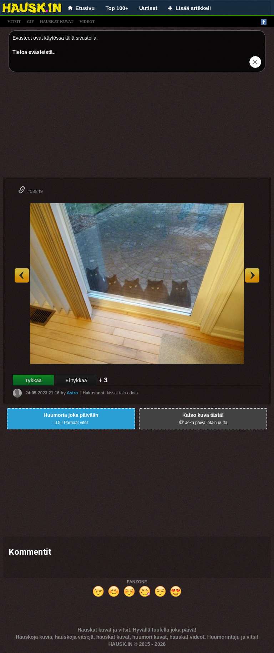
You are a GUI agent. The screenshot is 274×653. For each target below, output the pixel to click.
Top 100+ (117, 8)
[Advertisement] (137, 128)
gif (30, 21)
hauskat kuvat (56, 21)
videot (87, 21)
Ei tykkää (76, 380)
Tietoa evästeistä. (33, 52)
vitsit (14, 21)
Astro (72, 392)
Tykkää (33, 380)
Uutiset (148, 8)
